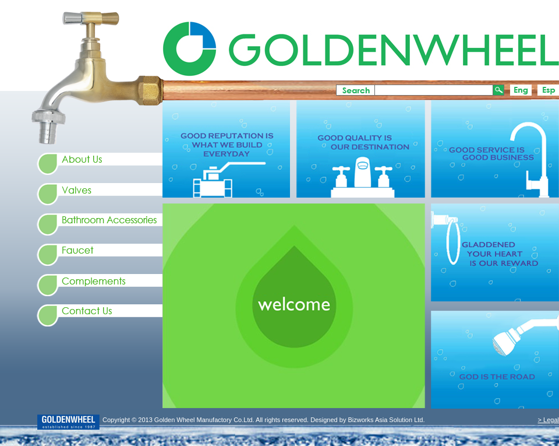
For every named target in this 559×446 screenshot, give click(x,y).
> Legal (548, 419)
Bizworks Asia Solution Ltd (384, 419)
